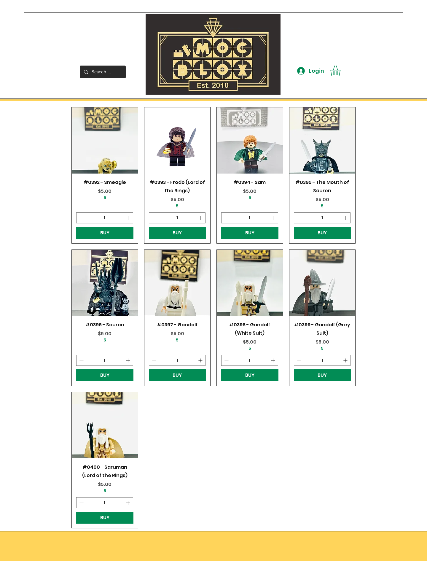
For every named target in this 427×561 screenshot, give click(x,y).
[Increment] (128, 218)
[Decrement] (81, 218)
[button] (341, 71)
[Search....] (102, 72)
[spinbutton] (105, 218)
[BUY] (104, 233)
